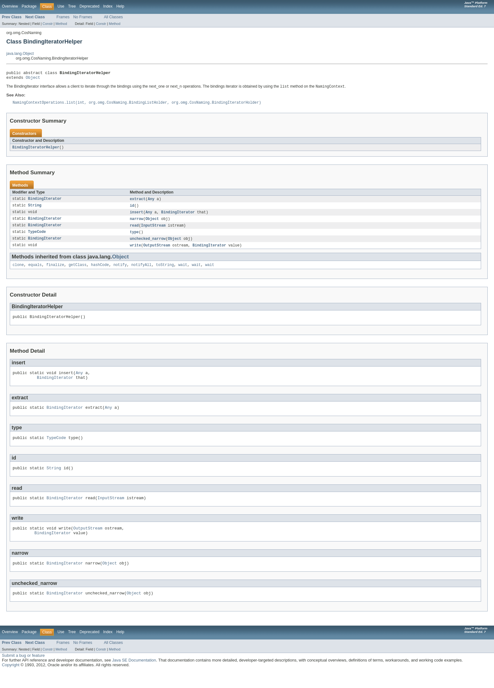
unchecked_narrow (148, 243)
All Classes (113, 17)
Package (29, 6)
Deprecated (90, 6)
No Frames (82, 17)
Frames (62, 17)
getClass (78, 271)
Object (33, 79)
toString (165, 271)
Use (60, 6)
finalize (55, 271)
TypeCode (37, 237)
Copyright (11, 681)
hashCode (100, 271)
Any (151, 202)
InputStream (153, 230)
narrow (136, 223)
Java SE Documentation (134, 676)
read (134, 230)
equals (35, 271)
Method (61, 24)
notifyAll (141, 271)
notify (120, 271)
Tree (72, 6)
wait (182, 271)
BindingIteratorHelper (35, 150)
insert (136, 216)
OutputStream (156, 250)
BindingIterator (45, 202)
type (134, 237)
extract (138, 202)
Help (120, 6)
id (132, 209)
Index (107, 6)
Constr (48, 24)
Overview (10, 6)
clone (18, 271)
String (35, 209)
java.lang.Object (20, 53)
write (135, 250)
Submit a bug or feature (23, 672)
